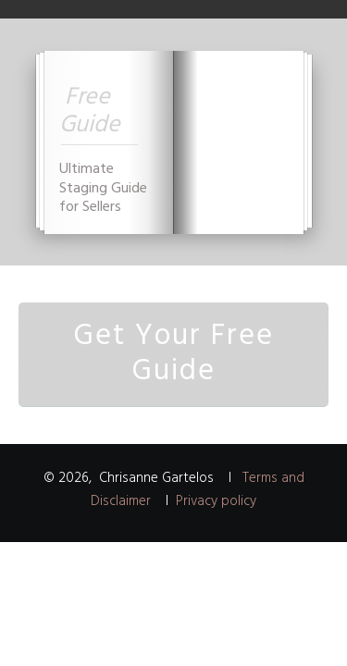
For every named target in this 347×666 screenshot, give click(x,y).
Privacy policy (216, 501)
